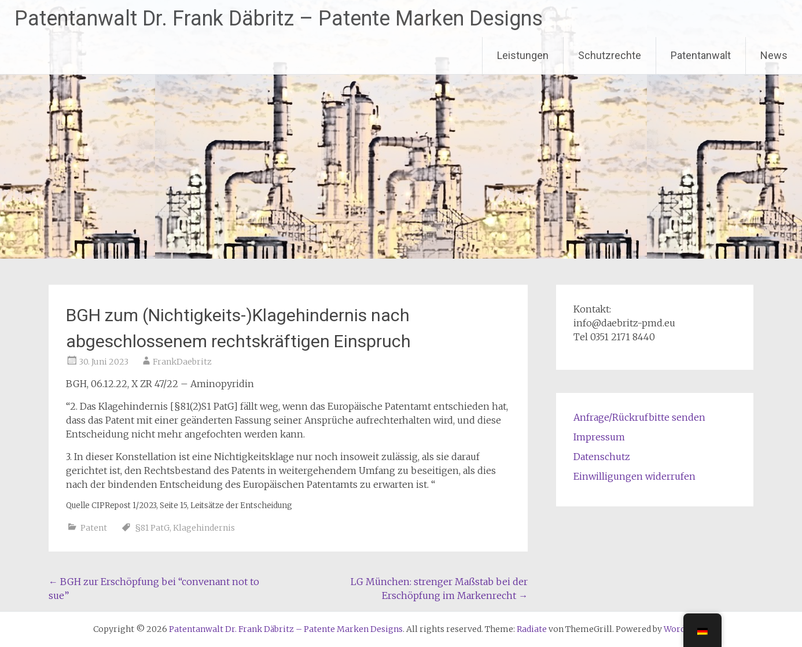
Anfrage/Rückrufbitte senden (639, 417)
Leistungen (523, 55)
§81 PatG (152, 528)
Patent (93, 528)
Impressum (599, 437)
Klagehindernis (204, 528)
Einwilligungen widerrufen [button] (634, 476)
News (774, 55)
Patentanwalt (701, 55)
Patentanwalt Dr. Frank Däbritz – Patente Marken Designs (278, 18)
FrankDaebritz (182, 361)
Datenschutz (601, 456)
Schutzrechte (609, 55)
